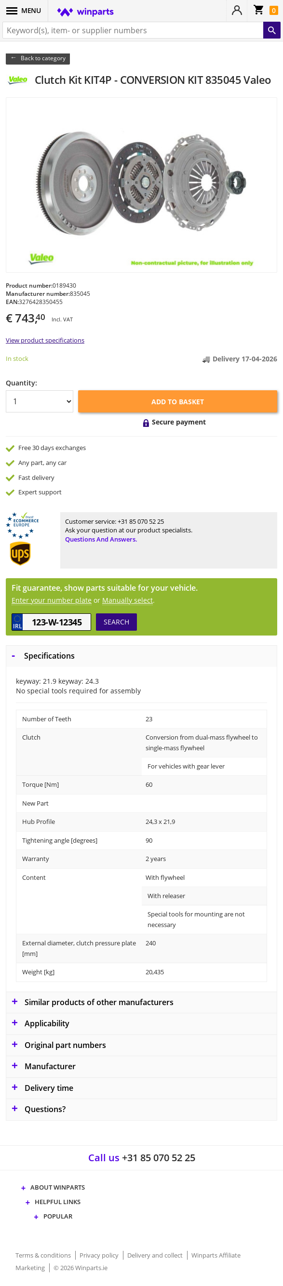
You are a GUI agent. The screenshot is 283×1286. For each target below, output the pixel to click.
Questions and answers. (101, 539)
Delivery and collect (155, 1255)
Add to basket (177, 401)
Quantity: (21, 382)
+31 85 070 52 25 (141, 521)
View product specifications (45, 340)
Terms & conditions (43, 1255)
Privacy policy (100, 1255)
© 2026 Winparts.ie (81, 1267)
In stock (17, 358)
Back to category (43, 58)
